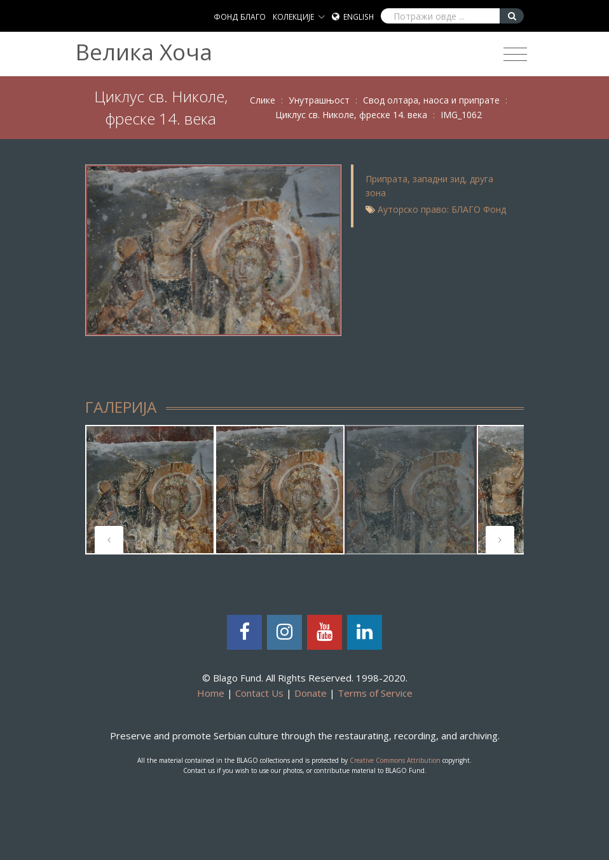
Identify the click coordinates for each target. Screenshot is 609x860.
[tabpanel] (150, 489)
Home (210, 693)
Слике (262, 100)
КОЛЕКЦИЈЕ (293, 16)
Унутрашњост (319, 100)
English (358, 16)
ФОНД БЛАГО (240, 16)
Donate (310, 693)
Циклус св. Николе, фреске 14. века (351, 115)
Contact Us (259, 693)
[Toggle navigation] (515, 54)
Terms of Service (375, 693)
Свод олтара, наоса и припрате (431, 100)
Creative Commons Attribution (395, 760)
